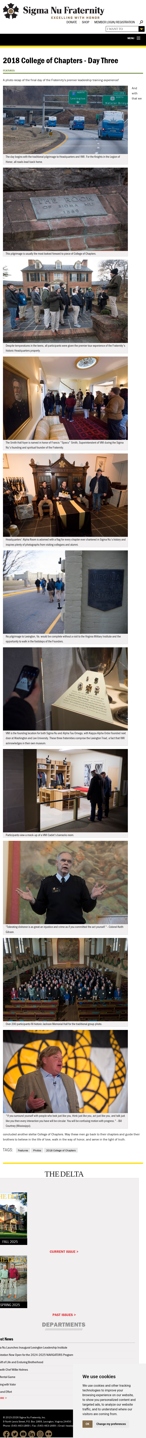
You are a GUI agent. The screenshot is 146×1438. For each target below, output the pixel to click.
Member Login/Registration (114, 22)
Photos (37, 1150)
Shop (85, 22)
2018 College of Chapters (61, 1150)
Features (23, 1150)
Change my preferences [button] (111, 1424)
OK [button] (87, 1424)
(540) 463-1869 (20, 1425)
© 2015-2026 (11, 1417)
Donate (71, 22)
